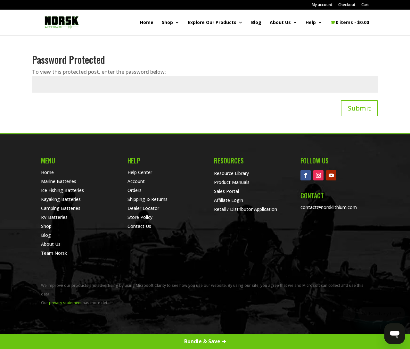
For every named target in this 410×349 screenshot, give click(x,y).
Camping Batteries (60, 208)
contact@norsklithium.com (328, 207)
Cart (365, 5)
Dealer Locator (143, 208)
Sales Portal (226, 191)
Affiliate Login (228, 200)
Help (311, 22)
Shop (167, 22)
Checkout (347, 5)
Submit (359, 108)
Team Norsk (54, 253)
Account (136, 181)
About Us (280, 22)
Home (146, 22)
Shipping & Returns (147, 199)
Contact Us (139, 226)
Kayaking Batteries (61, 199)
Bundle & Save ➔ (205, 341)
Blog (256, 22)
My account (322, 5)
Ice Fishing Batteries (62, 190)
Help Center (139, 172)
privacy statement (65, 302)
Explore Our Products (212, 22)
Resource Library (231, 173)
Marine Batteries (58, 181)
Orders (134, 190)
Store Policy (139, 217)
